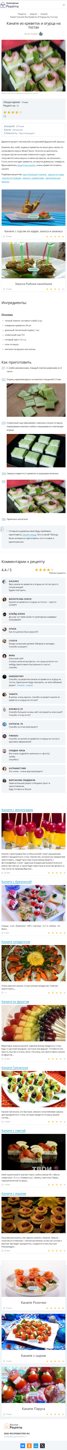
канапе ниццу (29, 534)
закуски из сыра (56, 174)
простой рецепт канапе (34, 174)
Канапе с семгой (13, 1130)
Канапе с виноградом (17, 810)
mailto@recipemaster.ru (15, 1436)
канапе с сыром (25, 685)
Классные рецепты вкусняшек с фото (9, 5)
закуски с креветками (33, 178)
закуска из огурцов (11, 178)
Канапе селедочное (15, 942)
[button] (64, 5)
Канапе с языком (13, 1193)
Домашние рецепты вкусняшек (13, 1426)
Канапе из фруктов (15, 1001)
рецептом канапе (26, 165)
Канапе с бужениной (16, 881)
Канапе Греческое (14, 1068)
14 (4, 115)
